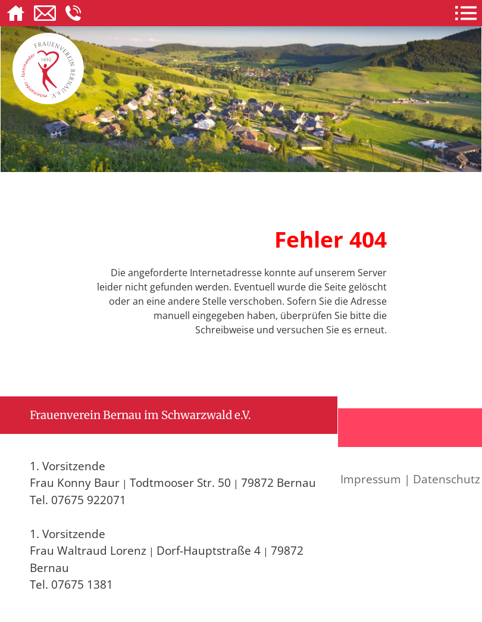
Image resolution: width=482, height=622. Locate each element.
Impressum (370, 478)
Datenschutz (446, 478)
